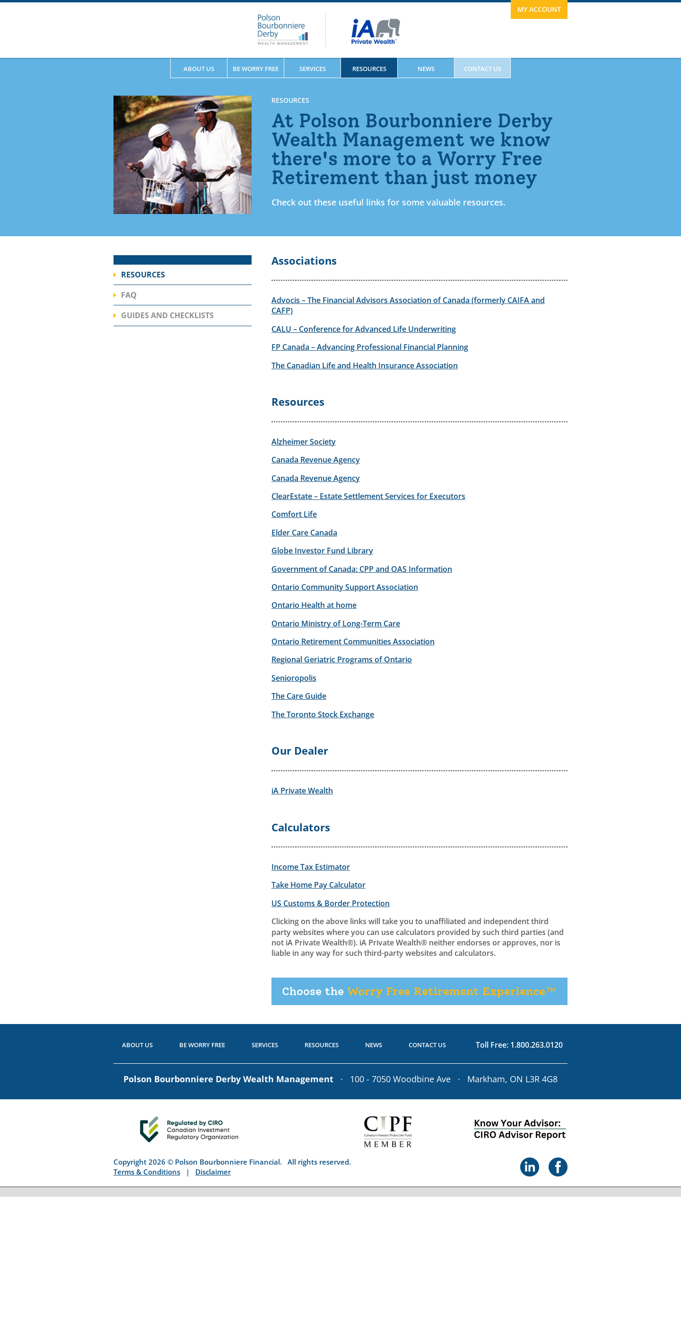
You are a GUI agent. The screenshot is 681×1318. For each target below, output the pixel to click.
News (426, 68)
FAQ (129, 295)
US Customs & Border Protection (330, 903)
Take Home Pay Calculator (318, 885)
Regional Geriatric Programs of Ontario (341, 659)
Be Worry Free (256, 68)
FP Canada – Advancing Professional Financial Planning (369, 347)
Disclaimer (213, 1171)
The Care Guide (298, 696)
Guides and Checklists (167, 315)
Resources (369, 68)
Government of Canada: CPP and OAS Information (361, 569)
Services (312, 68)
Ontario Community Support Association (344, 587)
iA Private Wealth (302, 790)
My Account (539, 9)
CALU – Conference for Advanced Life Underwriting (363, 329)
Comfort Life (294, 514)
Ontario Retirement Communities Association (353, 641)
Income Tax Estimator (310, 867)
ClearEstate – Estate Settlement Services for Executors (368, 496)
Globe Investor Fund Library (322, 550)
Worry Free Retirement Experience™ (419, 991)
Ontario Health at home (314, 605)
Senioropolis (293, 678)
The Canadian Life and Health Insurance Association (364, 365)
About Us (198, 68)
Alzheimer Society (303, 441)
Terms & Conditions (147, 1171)
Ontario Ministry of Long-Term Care (335, 623)
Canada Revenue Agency (315, 459)
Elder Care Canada (304, 532)
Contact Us (482, 68)
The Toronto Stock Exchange (322, 714)
